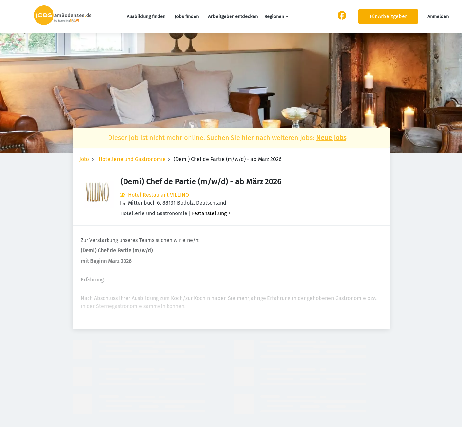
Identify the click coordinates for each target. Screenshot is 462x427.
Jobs (84, 159)
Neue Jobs (331, 138)
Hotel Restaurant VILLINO (158, 195)
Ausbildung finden (146, 16)
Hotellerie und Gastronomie (132, 159)
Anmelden (438, 16)
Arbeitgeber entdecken (233, 16)
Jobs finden (187, 16)
